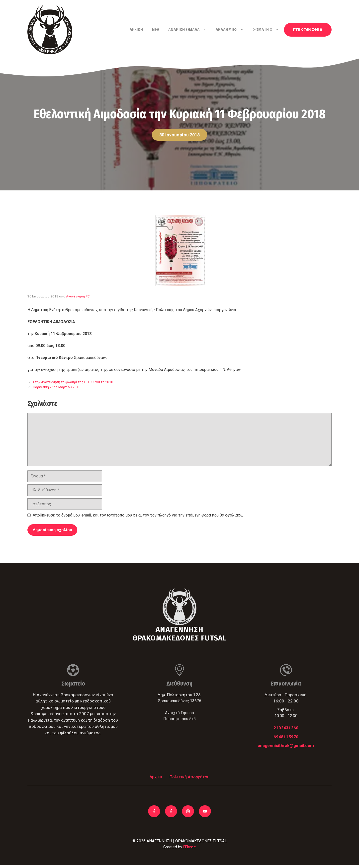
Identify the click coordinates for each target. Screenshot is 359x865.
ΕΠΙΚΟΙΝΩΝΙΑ (308, 30)
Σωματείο (268, 29)
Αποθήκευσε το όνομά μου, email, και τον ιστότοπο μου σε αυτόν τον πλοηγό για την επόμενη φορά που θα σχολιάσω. (138, 515)
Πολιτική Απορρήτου (189, 776)
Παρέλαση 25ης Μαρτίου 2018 (57, 387)
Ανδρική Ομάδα (189, 29)
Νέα (155, 29)
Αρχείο (156, 776)
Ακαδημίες (232, 29)
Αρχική (136, 29)
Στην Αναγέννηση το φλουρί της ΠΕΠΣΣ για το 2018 (73, 382)
